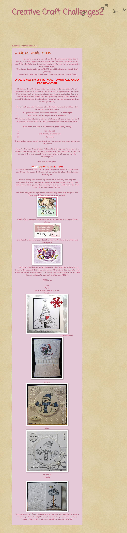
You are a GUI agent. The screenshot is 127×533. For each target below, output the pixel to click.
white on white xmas (32, 53)
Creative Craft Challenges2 (57, 12)
